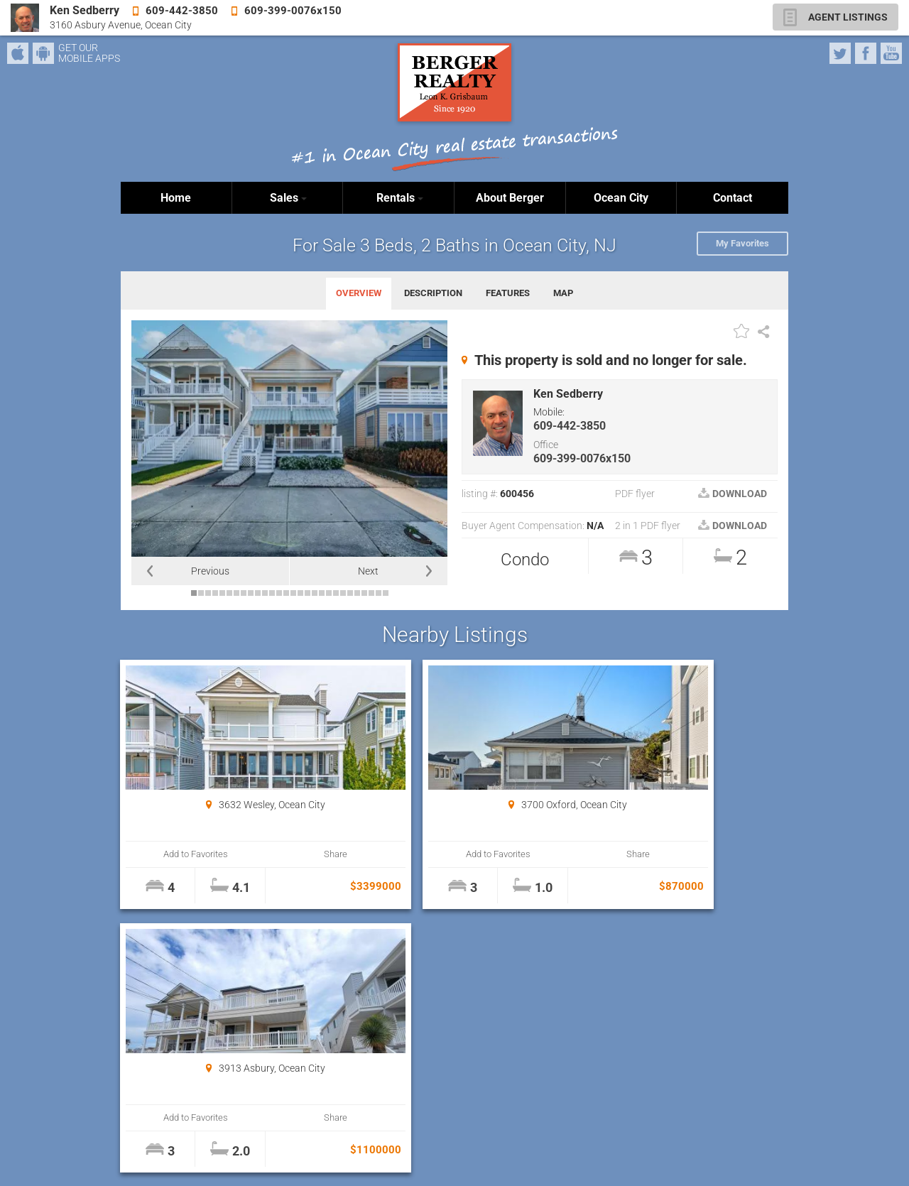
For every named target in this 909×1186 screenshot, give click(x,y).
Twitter (840, 53)
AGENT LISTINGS (848, 17)
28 (385, 593)
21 (336, 593)
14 (286, 593)
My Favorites (742, 243)
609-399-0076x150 (582, 458)
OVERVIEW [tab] (358, 293)
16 (300, 593)
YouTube (891, 53)
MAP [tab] (563, 293)
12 (272, 593)
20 (329, 593)
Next (368, 571)
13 (279, 593)
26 (371, 593)
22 (343, 593)
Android (43, 53)
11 (265, 593)
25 (364, 593)
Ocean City (621, 198)
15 (293, 593)
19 (322, 593)
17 (307, 593)
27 (378, 593)
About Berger (510, 198)
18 (314, 593)
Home (175, 198)
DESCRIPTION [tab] (433, 293)
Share (278, 854)
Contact (732, 198)
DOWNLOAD (732, 493)
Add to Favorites (177, 854)
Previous (210, 571)
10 (258, 593)
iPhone (17, 53)
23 (350, 593)
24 (357, 593)
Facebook (865, 53)
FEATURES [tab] (508, 293)
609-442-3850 (569, 425)
